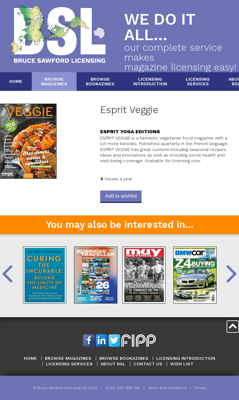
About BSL (113, 363)
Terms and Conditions (167, 388)
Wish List (182, 363)
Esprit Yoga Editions (130, 131)
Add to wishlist (121, 196)
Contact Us (148, 363)
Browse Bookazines (123, 358)
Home (15, 81)
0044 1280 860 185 (122, 388)
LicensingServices (198, 81)
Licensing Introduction (185, 358)
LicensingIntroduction (150, 81)
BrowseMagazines (54, 81)
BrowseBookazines (100, 81)
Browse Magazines (68, 358)
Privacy (200, 388)
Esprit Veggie (129, 109)
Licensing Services (69, 363)
